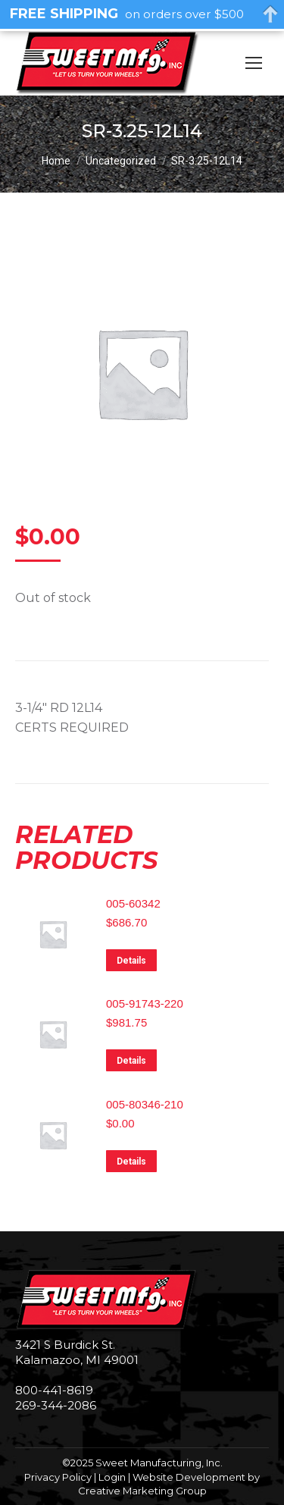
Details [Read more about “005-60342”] (131, 960)
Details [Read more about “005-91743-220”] (131, 1060)
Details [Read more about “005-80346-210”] (131, 1161)
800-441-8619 (54, 1390)
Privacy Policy (58, 1477)
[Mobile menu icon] (254, 63)
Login (112, 1477)
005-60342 (133, 903)
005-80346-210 (144, 1104)
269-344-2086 (55, 1405)
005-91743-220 (144, 1003)
